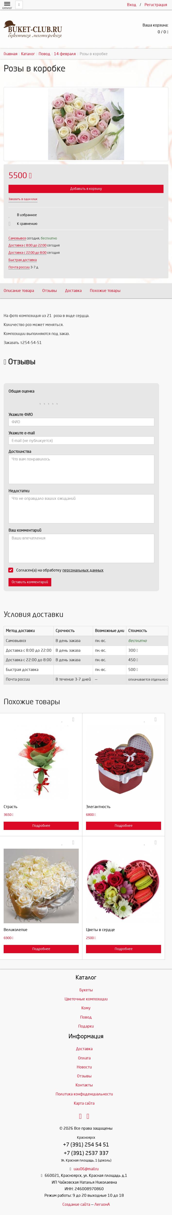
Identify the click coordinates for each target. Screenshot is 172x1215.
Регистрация (156, 5)
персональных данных (82, 570)
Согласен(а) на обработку (57, 570)
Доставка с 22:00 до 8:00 (27, 253)
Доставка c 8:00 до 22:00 (27, 245)
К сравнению (27, 224)
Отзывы (49, 291)
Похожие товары (105, 291)
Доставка (73, 291)
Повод (86, 1017)
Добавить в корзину (86, 189)
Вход (131, 5)
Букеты (86, 990)
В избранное (27, 215)
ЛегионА (102, 1204)
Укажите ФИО (21, 415)
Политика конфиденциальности (84, 1094)
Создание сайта (76, 1204)
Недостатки (19, 491)
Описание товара (19, 291)
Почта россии (19, 267)
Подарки (86, 1026)
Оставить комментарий (30, 582)
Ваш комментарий (25, 530)
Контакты (84, 1085)
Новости (84, 1067)
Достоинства (20, 451)
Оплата (84, 1058)
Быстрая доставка (23, 260)
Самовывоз (17, 238)
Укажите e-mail (22, 433)
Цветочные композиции (86, 999)
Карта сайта (84, 1103)
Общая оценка (21, 391)
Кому (86, 1008)
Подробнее (41, 826)
